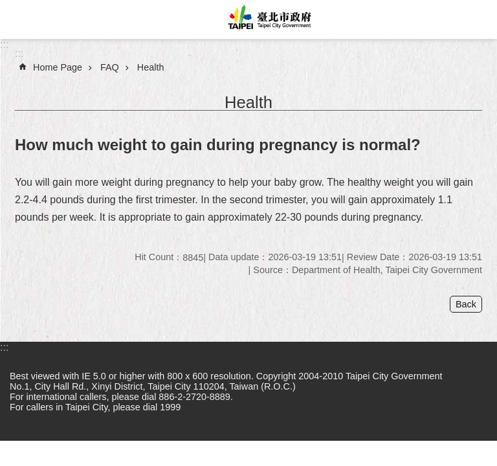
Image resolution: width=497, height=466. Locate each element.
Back (466, 304)
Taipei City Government (268, 19)
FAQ (109, 67)
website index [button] (19, 19)
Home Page (57, 67)
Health (150, 67)
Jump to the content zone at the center (6, 6)
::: (4, 44)
